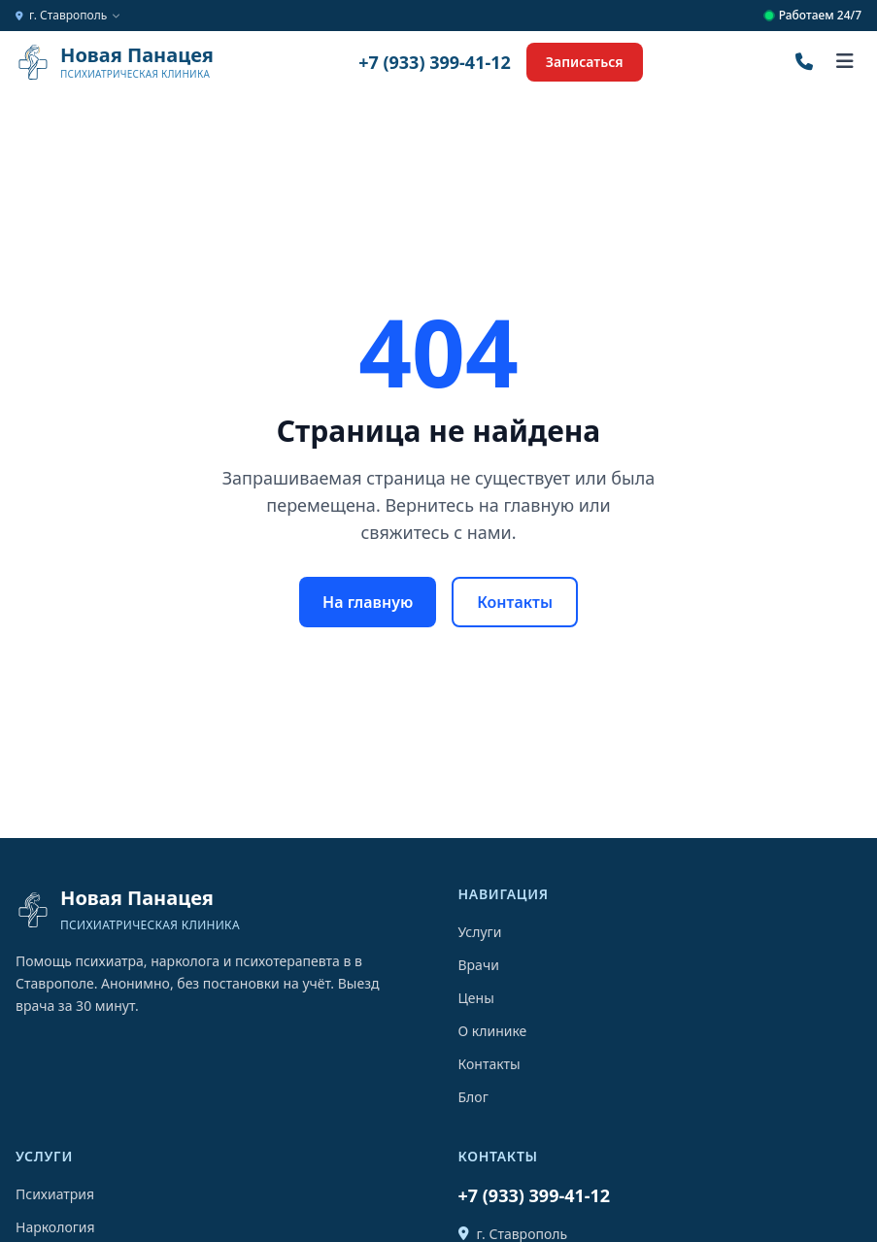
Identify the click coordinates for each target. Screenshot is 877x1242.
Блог (473, 1097)
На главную (367, 602)
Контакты (515, 602)
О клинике (492, 1031)
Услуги (480, 932)
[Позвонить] (804, 62)
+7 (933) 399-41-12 (434, 62)
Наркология (55, 1227)
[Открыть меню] (844, 62)
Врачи (478, 965)
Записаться (585, 61)
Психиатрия (55, 1194)
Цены (476, 998)
